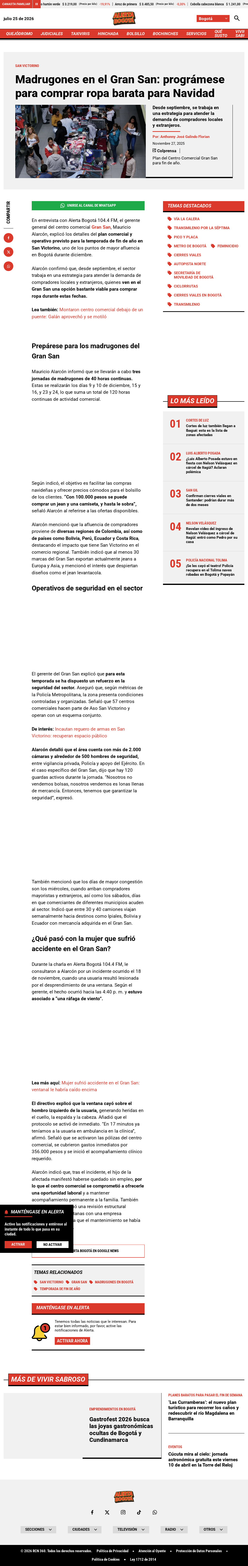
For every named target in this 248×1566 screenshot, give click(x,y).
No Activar (52, 1244)
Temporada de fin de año (57, 1289)
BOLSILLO (136, 33)
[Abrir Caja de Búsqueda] (237, 18)
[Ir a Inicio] (124, 18)
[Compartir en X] (8, 252)
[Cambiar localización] (213, 18)
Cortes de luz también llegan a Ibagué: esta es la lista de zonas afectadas (210, 430)
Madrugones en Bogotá (111, 1282)
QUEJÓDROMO (19, 33)
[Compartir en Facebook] (8, 238)
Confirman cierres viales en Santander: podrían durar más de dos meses (210, 500)
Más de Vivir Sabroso (48, 1515)
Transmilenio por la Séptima (202, 228)
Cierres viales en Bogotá (198, 295)
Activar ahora (72, 1341)
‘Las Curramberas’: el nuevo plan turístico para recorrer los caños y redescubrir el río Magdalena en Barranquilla (203, 1546)
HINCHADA (108, 33)
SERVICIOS (196, 33)
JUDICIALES (52, 33)
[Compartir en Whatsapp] (8, 266)
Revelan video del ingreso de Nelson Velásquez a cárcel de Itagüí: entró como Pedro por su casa (211, 535)
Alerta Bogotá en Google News (88, 1251)
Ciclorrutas (186, 286)
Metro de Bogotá (190, 246)
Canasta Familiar (16, 4)
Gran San (76, 1282)
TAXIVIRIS (80, 33)
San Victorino (48, 1282)
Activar (18, 1244)
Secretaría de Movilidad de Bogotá (193, 275)
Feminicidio (227, 246)
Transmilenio (187, 304)
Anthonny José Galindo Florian (184, 137)
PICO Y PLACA (186, 237)
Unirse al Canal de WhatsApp (88, 205)
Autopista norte (190, 264)
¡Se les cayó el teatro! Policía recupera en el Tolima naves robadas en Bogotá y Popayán (210, 570)
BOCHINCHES (165, 33)
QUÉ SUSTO (221, 33)
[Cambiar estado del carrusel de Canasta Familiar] (36, 4)
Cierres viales (187, 255)
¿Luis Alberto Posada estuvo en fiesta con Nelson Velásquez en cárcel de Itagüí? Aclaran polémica (211, 465)
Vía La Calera (187, 219)
